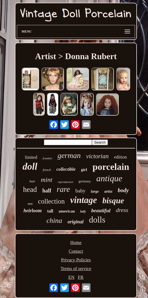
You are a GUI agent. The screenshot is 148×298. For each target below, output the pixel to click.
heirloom (33, 210)
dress (122, 210)
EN (71, 277)
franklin (47, 158)
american (67, 211)
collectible (66, 169)
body (123, 190)
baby (80, 191)
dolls (97, 219)
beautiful (101, 210)
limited (31, 157)
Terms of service (75, 268)
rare (63, 189)
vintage (83, 200)
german (69, 155)
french (47, 170)
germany (85, 181)
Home (76, 242)
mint (46, 179)
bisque (113, 200)
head (30, 189)
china (54, 220)
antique (109, 178)
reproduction (65, 181)
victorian (97, 156)
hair (33, 181)
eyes (30, 203)
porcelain (110, 167)
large (95, 191)
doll (29, 166)
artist (108, 191)
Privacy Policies (76, 259)
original (75, 221)
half (46, 191)
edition (120, 157)
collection (51, 201)
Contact (76, 251)
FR (80, 277)
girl (84, 169)
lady (83, 211)
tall (50, 211)
